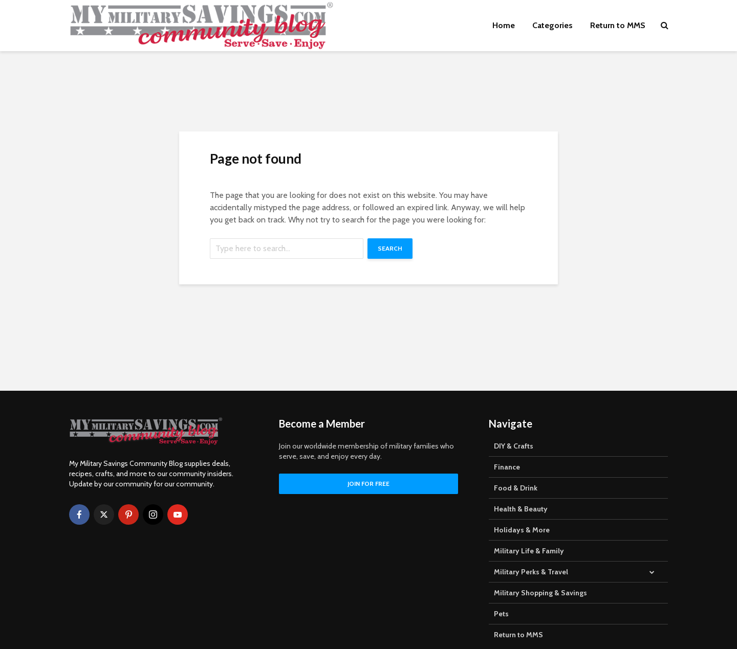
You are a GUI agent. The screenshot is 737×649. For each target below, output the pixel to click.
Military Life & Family (529, 550)
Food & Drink (515, 488)
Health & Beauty (521, 508)
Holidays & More (522, 529)
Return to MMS (617, 25)
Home (503, 25)
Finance (507, 467)
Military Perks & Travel (531, 571)
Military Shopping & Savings (540, 592)
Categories (552, 25)
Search (390, 248)
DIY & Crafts (513, 446)
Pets (501, 613)
